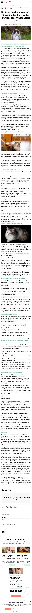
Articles (6, 5)
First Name (4, 512)
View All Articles (16, 595)
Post (3, 532)
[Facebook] (11, 591)
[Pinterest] (19, 591)
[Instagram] (13, 591)
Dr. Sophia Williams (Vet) (16, 23)
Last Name (4, 517)
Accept (8, 608)
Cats (10, 5)
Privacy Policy (16, 611)
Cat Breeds (14, 5)
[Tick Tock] (21, 591)
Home (2, 5)
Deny (14, 608)
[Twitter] (16, 591)
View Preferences (22, 608)
